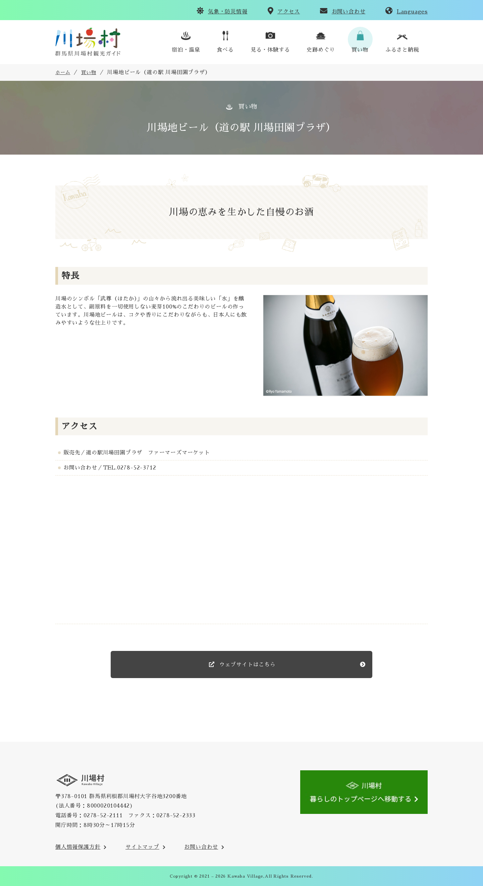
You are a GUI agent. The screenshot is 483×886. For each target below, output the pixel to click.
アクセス (288, 11)
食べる (225, 50)
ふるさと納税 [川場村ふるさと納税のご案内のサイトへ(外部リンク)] (402, 50)
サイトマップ (142, 847)
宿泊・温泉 (186, 50)
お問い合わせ (349, 11)
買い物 (360, 50)
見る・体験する (270, 50)
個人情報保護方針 (77, 847)
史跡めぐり (321, 50)
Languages (412, 11)
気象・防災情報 (228, 11)
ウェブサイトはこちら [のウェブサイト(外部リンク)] (246, 664)
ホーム (62, 72)
